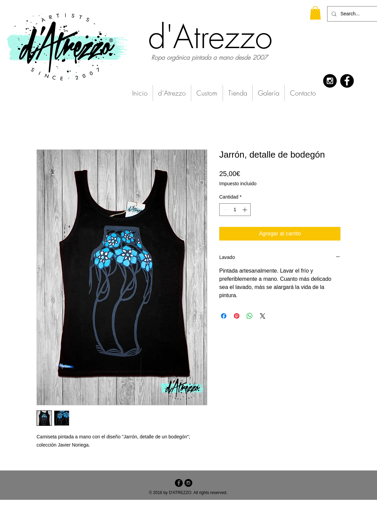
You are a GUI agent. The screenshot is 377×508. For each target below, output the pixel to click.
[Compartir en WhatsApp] (250, 316)
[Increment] (245, 210)
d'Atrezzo (210, 37)
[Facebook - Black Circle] (347, 81)
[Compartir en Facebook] (224, 316)
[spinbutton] (235, 210)
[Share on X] (263, 316)
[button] (315, 12)
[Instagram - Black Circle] (330, 81)
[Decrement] (224, 210)
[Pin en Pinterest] (237, 316)
